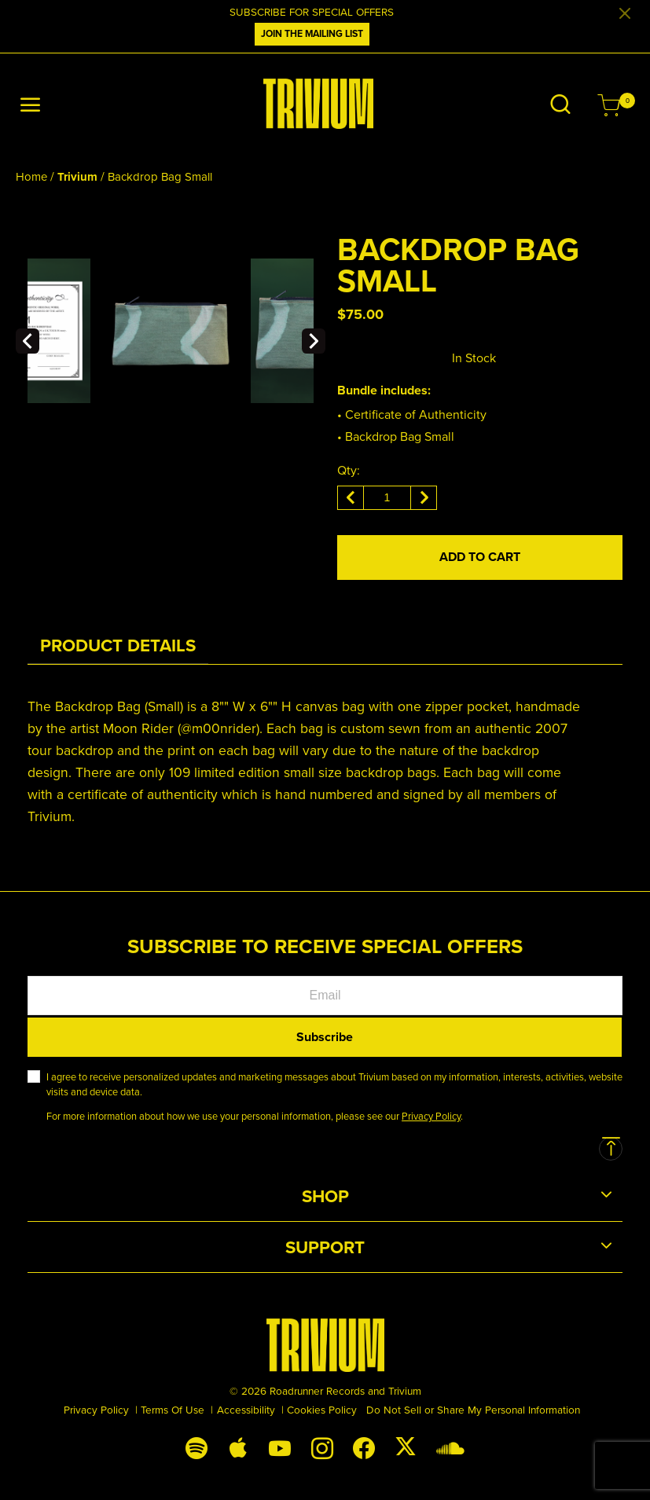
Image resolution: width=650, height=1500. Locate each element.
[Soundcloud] (449, 1447)
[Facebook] (363, 1447)
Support (325, 1247)
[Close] (624, 14)
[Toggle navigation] (30, 106)
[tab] (118, 645)
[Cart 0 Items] (609, 107)
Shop (325, 1196)
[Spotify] (196, 1447)
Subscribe (324, 1037)
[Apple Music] (238, 1447)
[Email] (325, 995)
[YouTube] (280, 1447)
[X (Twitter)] (405, 1446)
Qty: (348, 470)
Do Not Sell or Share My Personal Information (473, 1409)
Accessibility (246, 1409)
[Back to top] (610, 1149)
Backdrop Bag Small (160, 176)
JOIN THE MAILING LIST (312, 34)
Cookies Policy (322, 1409)
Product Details (118, 645)
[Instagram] (322, 1447)
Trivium (77, 176)
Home (31, 176)
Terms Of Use (172, 1409)
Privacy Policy (96, 1409)
